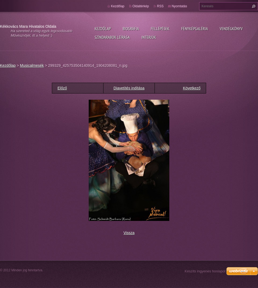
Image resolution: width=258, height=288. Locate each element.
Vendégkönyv (231, 28)
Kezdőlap (103, 28)
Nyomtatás (179, 6)
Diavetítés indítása (128, 88)
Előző (62, 88)
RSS (160, 6)
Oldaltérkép (140, 6)
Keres (253, 6)
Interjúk (148, 37)
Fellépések (160, 28)
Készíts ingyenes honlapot (205, 271)
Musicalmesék (32, 65)
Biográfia (131, 28)
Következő (191, 88)
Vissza (129, 233)
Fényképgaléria (194, 28)
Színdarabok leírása (112, 37)
